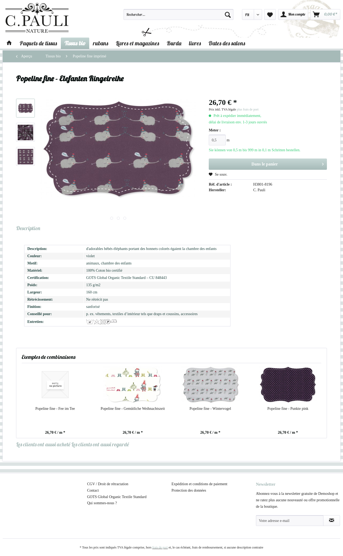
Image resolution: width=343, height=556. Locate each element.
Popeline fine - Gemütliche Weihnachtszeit (132, 409)
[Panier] (325, 14)
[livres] (195, 43)
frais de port (160, 547)
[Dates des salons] (227, 43)
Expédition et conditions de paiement (199, 484)
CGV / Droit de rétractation (107, 484)
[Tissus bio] (75, 43)
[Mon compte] (293, 14)
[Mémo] (270, 14)
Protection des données (189, 490)
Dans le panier (287, 163)
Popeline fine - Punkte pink (287, 409)
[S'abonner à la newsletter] (331, 520)
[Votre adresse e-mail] (289, 520)
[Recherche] (227, 14)
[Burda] (174, 43)
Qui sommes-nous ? (102, 503)
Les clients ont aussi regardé (100, 444)
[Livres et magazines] (137, 43)
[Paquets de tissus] (38, 43)
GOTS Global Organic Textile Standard (117, 497)
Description (28, 228)
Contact (93, 490)
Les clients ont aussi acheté (43, 444)
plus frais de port (248, 109)
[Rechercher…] (178, 14)
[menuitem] (178, 17)
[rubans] (100, 43)
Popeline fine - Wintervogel (210, 409)
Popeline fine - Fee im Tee (55, 409)
